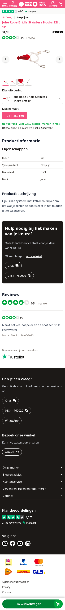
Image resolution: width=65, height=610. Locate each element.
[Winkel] (12, 452)
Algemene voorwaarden (15, 581)
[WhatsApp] (11, 420)
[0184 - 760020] (19, 275)
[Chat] (13, 265)
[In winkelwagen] (32, 604)
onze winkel (34, 256)
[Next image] (59, 59)
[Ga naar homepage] (32, 4)
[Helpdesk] (52, 4)
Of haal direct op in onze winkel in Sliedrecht (27, 128)
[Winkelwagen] (61, 4)
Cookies (6, 592)
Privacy (6, 587)
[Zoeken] (13, 4)
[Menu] (5, 4)
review (30, 38)
